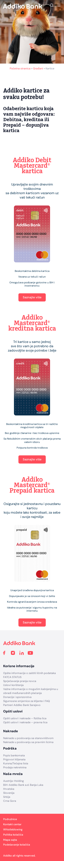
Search (52, 5)
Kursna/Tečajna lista (15, 763)
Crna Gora (9, 801)
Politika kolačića (13, 834)
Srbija (6, 797)
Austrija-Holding (13, 781)
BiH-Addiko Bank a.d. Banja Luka (23, 785)
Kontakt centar (12, 824)
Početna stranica (20, 68)
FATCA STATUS (12, 677)
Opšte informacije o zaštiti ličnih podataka (29, 673)
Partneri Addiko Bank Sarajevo (22, 705)
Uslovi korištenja (13, 685)
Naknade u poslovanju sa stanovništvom (28, 738)
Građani (38, 68)
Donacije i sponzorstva (17, 697)
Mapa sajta (10, 840)
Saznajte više (32, 297)
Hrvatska (8, 789)
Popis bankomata (14, 755)
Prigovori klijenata (14, 759)
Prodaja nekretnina (14, 767)
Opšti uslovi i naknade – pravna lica (25, 722)
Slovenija (8, 793)
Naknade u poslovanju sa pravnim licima (28, 742)
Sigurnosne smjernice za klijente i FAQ (26, 701)
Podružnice (10, 819)
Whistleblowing (12, 829)
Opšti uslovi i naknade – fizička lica (24, 718)
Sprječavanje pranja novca (19, 681)
